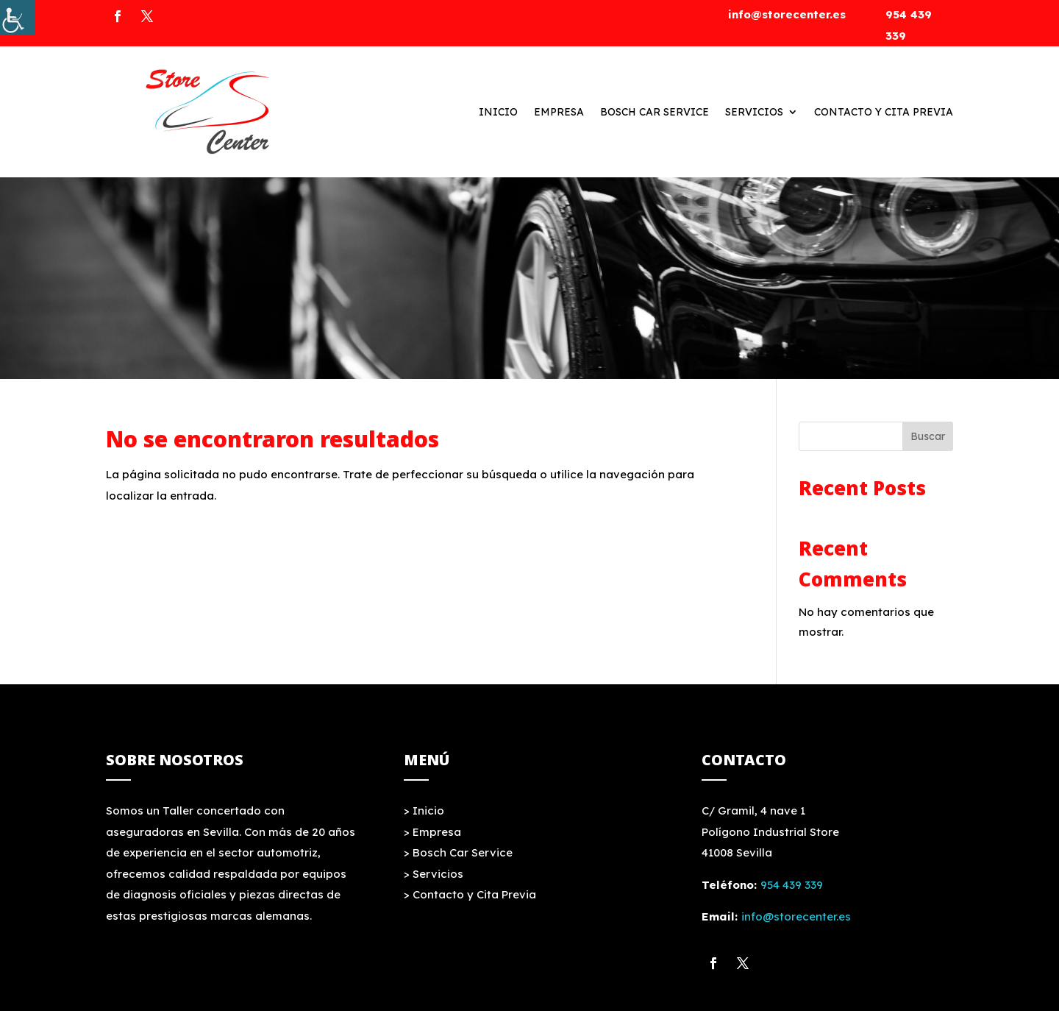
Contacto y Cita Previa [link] (883, 111)
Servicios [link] (754, 111)
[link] (17, 17)
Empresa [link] (559, 111)
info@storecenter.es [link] (787, 14)
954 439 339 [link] (791, 885)
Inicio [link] (498, 111)
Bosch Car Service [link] (654, 111)
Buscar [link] (927, 436)
